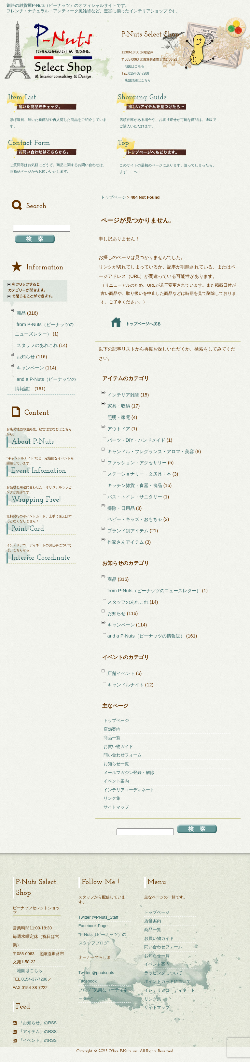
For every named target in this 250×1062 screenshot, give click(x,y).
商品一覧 (112, 737)
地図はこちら (134, 66)
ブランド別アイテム (127, 530)
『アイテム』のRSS (38, 1031)
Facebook (87, 981)
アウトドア (118, 428)
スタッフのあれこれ (127, 602)
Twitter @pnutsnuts (96, 972)
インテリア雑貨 (123, 394)
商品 (112, 579)
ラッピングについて (163, 972)
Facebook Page (93, 925)
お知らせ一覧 (116, 763)
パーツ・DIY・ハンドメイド (136, 440)
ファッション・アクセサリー (137, 462)
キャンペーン (121, 624)
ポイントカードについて (167, 981)
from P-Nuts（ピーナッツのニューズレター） (154, 590)
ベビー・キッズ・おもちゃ (134, 519)
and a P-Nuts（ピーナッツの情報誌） (146, 636)
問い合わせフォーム (123, 755)
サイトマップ (116, 807)
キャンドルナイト (125, 684)
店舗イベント (121, 673)
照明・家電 (118, 417)
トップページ (113, 197)
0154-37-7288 (138, 73)
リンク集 (112, 798)
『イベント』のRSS (38, 1040)
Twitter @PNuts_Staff (98, 917)
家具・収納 (118, 406)
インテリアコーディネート (129, 789)
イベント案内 (116, 781)
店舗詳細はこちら (138, 80)
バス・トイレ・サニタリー (134, 496)
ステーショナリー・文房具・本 (139, 474)
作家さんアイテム (125, 542)
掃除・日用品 (121, 508)
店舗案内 (112, 729)
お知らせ (116, 613)
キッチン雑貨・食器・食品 (134, 485)
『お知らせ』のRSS (38, 1022)
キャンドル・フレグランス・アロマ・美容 (150, 451)
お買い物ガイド (118, 746)
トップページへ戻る (136, 324)
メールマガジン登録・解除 (129, 772)
